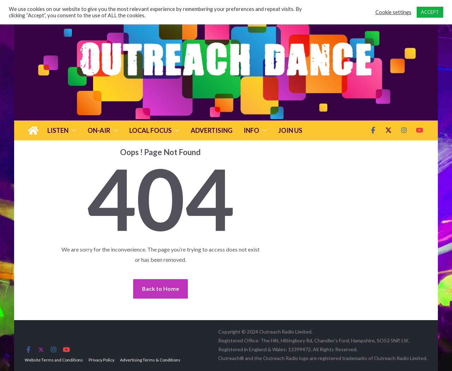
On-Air (99, 130)
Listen (58, 130)
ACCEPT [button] (430, 12)
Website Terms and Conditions (54, 360)
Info (251, 130)
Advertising (211, 130)
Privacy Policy (101, 360)
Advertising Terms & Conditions (150, 360)
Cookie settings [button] (393, 12)
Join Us (290, 130)
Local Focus (150, 130)
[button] (72, 130)
